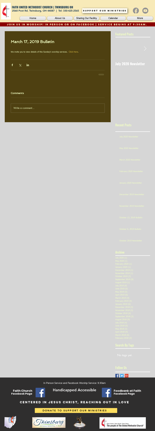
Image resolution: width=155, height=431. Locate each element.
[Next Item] (145, 48)
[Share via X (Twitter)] (20, 64)
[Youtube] (145, 11)
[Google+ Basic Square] (126, 376)
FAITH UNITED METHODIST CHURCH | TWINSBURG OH (42, 7)
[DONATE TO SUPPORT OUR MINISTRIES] (76, 410)
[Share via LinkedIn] (27, 64)
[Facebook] (136, 11)
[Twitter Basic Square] (122, 376)
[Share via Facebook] (12, 64)
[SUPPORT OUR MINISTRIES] (104, 10)
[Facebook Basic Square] (117, 376)
